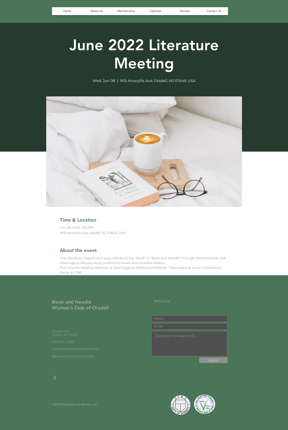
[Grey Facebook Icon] (55, 378)
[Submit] (213, 360)
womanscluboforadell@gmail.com (75, 349)
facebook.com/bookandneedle (73, 356)
